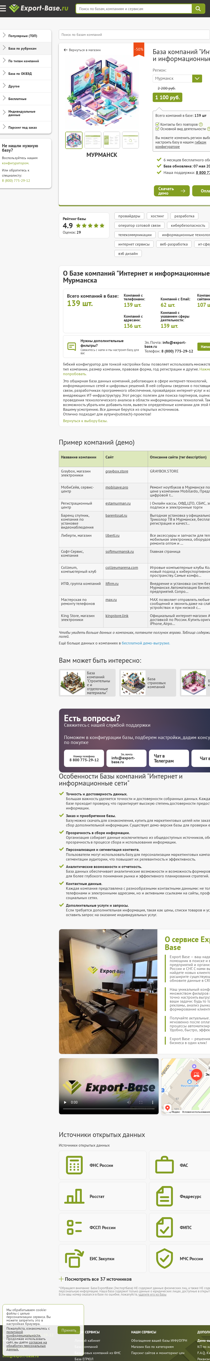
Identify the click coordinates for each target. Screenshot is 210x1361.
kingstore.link (116, 615)
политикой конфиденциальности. (23, 1334)
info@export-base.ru (165, 344)
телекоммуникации (135, 234)
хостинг (157, 215)
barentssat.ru (116, 515)
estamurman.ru (118, 503)
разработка (184, 215)
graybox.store (116, 471)
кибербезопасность (188, 225)
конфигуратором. (15, 163)
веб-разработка (174, 244)
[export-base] (39, 8)
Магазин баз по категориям (152, 1346)
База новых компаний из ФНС (98, 1353)
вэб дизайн (128, 253)
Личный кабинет (87, 1340)
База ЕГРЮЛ (84, 1359)
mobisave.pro (116, 487)
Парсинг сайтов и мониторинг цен (158, 1353)
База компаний (86, 1346)
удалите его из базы (152, 1294)
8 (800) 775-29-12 (16, 180)
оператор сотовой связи (139, 225)
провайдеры (129, 215)
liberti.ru (112, 535)
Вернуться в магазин (85, 50)
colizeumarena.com (121, 567)
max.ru (111, 599)
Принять (69, 1330)
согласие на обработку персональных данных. (26, 1345)
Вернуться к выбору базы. (85, 420)
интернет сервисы (134, 244)
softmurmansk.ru (119, 551)
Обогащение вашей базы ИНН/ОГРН (159, 1340)
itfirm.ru (112, 583)
